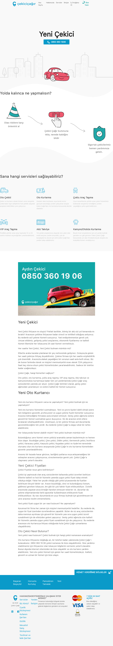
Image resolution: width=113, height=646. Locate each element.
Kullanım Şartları (23, 615)
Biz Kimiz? (24, 603)
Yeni (59, 581)
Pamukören (48, 581)
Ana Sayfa (41, 4)
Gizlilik (23, 621)
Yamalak (47, 584)
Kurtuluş (32, 584)
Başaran (17, 581)
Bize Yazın (87, 4)
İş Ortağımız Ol (75, 4)
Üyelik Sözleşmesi (25, 609)
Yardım (34, 599)
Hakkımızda (50, 3)
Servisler (59, 3)
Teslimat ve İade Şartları (25, 636)
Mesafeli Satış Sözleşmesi (25, 628)
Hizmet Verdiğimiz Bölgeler (93, 572)
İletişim (66, 3)
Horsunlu (32, 581)
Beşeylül (17, 584)
